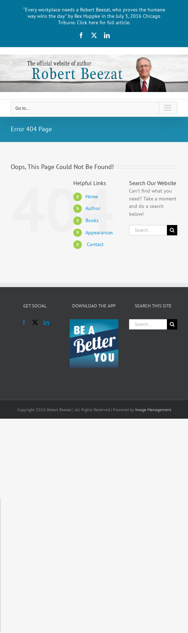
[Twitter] (35, 322)
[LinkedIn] (46, 322)
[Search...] (148, 230)
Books (92, 220)
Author (92, 208)
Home (91, 196)
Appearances (99, 232)
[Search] (172, 230)
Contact (94, 244)
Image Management (153, 409)
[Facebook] (24, 322)
